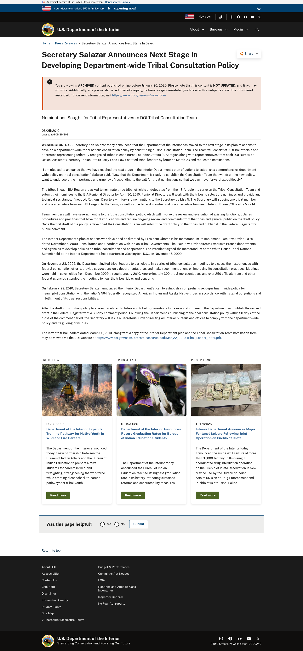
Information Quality (55, 600)
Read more (58, 495)
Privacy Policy (51, 606)
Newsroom (205, 16)
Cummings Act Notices (113, 573)
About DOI (49, 567)
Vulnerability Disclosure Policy (63, 619)
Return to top (51, 550)
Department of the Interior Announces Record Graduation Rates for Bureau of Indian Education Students (151, 433)
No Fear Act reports (111, 603)
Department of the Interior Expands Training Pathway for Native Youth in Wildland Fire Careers (75, 433)
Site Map (48, 613)
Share (249, 53)
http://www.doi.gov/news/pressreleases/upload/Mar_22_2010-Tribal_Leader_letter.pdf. (159, 338)
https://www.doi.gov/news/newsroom (139, 95)
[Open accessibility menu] (221, 17)
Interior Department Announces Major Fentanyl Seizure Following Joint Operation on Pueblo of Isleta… (225, 433)
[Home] (48, 29)
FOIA (101, 580)
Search (257, 29)
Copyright (48, 586)
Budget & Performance (114, 567)
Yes (108, 524)
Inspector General (110, 597)
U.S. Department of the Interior (88, 29)
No (123, 524)
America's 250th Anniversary (88, 8)
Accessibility (51, 573)
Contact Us (49, 580)
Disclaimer (49, 593)
